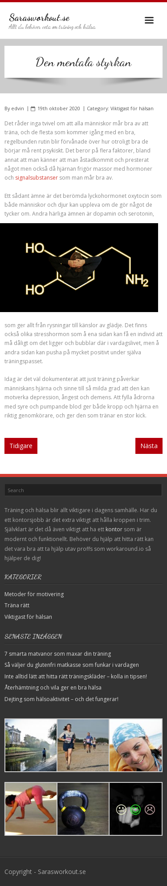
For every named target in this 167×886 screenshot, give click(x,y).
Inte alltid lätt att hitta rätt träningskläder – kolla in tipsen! (75, 676)
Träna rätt (16, 605)
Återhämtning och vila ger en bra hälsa (53, 687)
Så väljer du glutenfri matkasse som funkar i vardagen (71, 665)
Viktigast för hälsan (132, 108)
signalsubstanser (36, 177)
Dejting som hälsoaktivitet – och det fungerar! (61, 699)
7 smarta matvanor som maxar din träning (57, 653)
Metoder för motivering (34, 594)
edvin (17, 108)
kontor (114, 529)
